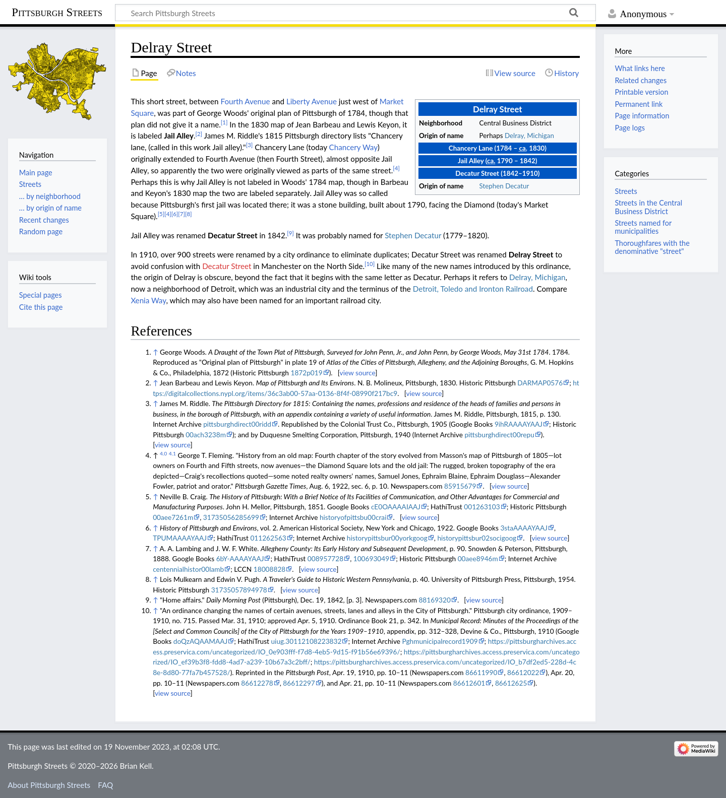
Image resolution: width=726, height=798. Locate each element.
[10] (370, 263)
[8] (188, 214)
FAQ (105, 784)
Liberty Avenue (311, 101)
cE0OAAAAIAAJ (395, 506)
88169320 (434, 599)
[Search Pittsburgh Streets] (355, 13)
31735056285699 (231, 517)
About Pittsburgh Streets (49, 784)
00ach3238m (206, 434)
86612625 (511, 683)
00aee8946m (478, 558)
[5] (161, 214)
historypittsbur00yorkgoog (387, 538)
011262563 (268, 538)
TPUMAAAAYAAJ (180, 538)
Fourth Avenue (245, 101)
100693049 (371, 558)
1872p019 (306, 372)
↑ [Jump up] (155, 352)
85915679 (460, 486)
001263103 (482, 506)
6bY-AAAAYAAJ (240, 558)
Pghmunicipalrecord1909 (439, 641)
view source (358, 372)
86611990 (481, 672)
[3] (249, 145)
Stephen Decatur (504, 186)
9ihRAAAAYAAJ (518, 424)
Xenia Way (148, 300)
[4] (396, 168)
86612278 (257, 683)
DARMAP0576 (540, 382)
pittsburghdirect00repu (499, 434)
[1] (224, 122)
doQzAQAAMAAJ (200, 641)
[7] (181, 214)
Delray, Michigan (529, 135)
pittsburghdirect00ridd (237, 424)
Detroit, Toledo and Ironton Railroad (473, 288)
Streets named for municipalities (643, 227)
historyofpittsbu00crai (353, 517)
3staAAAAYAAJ (523, 527)
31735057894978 (239, 589)
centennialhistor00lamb (188, 569)
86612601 (469, 683)
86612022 (523, 672)
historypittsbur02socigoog (476, 538)
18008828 (269, 569)
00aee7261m (173, 517)
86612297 (299, 683)
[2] (199, 133)
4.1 (172, 453)
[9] (290, 233)
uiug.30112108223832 (306, 641)
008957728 (325, 558)
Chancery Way (353, 147)
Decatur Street (226, 266)
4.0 (163, 453)
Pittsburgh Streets (57, 12)
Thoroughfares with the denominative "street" (652, 247)
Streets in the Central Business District (648, 206)
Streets (626, 191)
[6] (174, 214)
